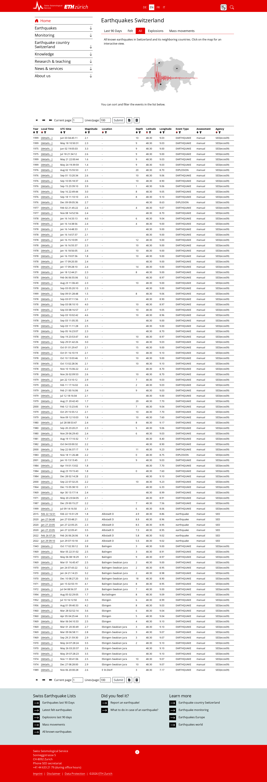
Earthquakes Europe (192, 717)
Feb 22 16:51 (48, 513)
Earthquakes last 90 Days (58, 702)
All (140, 31)
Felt (130, 31)
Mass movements (182, 31)
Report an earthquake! (125, 702)
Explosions (155, 31)
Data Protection (75, 774)
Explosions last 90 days (57, 717)
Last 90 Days (113, 31)
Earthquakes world (191, 724)
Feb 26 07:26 (48, 535)
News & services (64, 68)
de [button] (145, 7)
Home (43, 20)
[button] (47, 6)
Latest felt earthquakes (57, 710)
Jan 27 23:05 (48, 524)
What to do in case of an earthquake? (134, 710)
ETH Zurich (105, 774)
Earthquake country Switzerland (64, 44)
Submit (118, 120)
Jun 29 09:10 (48, 540)
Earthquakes (64, 28)
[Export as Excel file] (129, 120)
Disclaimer (53, 774)
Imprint (38, 774)
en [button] (151, 7)
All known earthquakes (57, 732)
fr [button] (158, 7)
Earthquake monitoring (194, 710)
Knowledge (64, 54)
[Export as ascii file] (137, 120)
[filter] (36, 132)
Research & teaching (64, 61)
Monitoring (64, 35)
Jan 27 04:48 (48, 519)
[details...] (46, 137)
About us (64, 75)
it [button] (164, 7)
